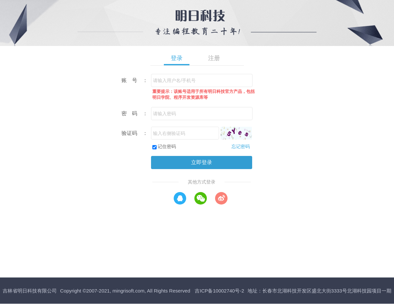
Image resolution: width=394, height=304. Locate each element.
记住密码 (167, 146)
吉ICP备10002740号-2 (219, 290)
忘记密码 (240, 146)
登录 (177, 58)
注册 (214, 58)
